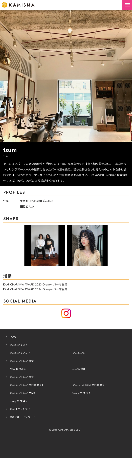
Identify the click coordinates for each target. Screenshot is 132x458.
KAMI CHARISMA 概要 (22, 361)
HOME (13, 337)
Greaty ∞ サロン (18, 401)
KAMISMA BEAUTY (20, 353)
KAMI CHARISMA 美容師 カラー (90, 385)
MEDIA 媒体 (79, 369)
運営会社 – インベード (22, 417)
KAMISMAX (79, 353)
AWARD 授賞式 (18, 369)
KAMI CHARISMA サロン (23, 393)
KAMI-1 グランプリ (20, 409)
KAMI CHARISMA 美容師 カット (27, 385)
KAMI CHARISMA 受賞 (22, 377)
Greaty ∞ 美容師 (81, 393)
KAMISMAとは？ (18, 345)
